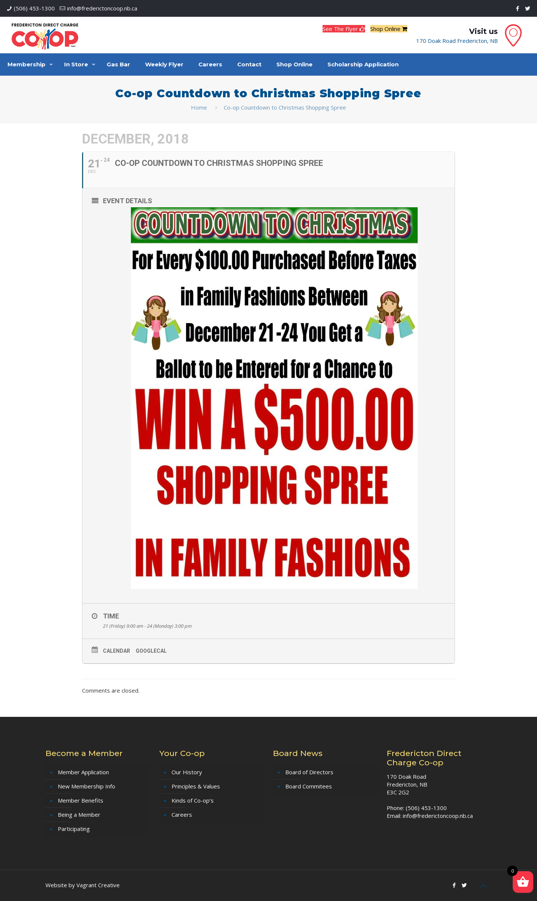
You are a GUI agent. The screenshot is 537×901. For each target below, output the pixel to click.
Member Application (83, 772)
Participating (74, 828)
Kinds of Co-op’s (193, 800)
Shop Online (388, 28)
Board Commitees (308, 786)
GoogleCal (151, 651)
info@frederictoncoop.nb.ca (102, 8)
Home (199, 107)
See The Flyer (344, 28)
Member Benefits (80, 800)
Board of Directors (309, 772)
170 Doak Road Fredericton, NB (457, 40)
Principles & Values (196, 786)
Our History (187, 772)
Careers (182, 814)
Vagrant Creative (98, 885)
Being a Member (79, 814)
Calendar (116, 651)
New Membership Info (86, 786)
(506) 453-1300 (34, 8)
